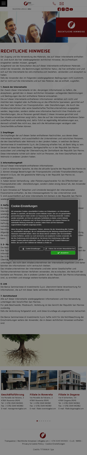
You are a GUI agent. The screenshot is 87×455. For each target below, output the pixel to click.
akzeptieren (63, 253)
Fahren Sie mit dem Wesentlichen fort (60, 249)
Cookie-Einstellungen (31, 249)
